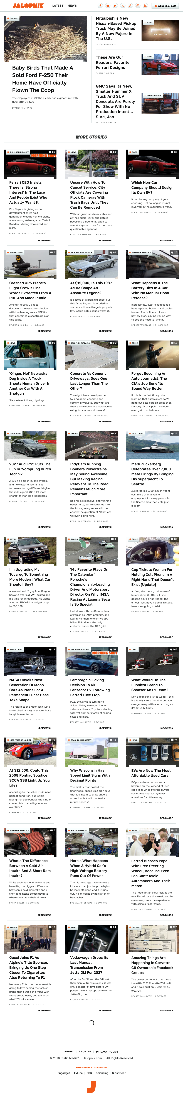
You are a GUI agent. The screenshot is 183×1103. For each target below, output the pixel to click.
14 (53, 649)
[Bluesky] (107, 5)
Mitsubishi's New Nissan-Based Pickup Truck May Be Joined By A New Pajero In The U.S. (116, 28)
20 (114, 152)
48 (114, 740)
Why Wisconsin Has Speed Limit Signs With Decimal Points (90, 775)
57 (114, 649)
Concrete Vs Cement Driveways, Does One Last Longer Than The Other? (89, 381)
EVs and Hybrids (79, 830)
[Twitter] (122, 5)
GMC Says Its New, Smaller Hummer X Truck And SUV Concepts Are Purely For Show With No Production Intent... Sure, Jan (115, 101)
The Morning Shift (19, 152)
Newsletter (165, 5)
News (72, 5)
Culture (14, 18)
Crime (135, 343)
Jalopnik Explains (141, 252)
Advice (13, 539)
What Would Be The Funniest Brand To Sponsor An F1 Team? (149, 685)
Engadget (64, 1072)
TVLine (78, 1072)
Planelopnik (16, 252)
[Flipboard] (115, 5)
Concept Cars (154, 95)
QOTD (149, 56)
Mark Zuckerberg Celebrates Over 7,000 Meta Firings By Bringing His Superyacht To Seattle (152, 474)
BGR (89, 1072)
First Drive (15, 434)
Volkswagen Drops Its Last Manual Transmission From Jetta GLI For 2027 (89, 965)
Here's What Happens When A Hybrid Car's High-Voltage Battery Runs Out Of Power (89, 868)
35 (53, 152)
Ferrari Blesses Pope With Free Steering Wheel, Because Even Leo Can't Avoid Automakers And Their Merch (150, 873)
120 (175, 927)
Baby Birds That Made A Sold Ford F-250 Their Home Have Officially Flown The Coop (42, 78)
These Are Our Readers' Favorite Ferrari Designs (113, 62)
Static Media (69, 1058)
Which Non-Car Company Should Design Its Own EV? (152, 187)
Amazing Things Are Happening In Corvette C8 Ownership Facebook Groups (152, 965)
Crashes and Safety (81, 740)
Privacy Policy (107, 1051)
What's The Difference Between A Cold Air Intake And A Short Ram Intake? (30, 868)
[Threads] (130, 5)
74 (175, 740)
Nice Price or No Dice (81, 252)
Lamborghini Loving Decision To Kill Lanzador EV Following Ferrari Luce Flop (90, 687)
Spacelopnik (16, 649)
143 (175, 649)
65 (175, 152)
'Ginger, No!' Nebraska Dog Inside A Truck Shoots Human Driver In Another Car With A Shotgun (29, 383)
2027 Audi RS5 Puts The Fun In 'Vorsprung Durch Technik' (30, 469)
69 (114, 252)
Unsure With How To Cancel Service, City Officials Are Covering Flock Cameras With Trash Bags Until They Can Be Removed (89, 194)
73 (53, 740)
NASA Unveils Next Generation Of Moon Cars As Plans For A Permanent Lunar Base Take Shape (29, 690)
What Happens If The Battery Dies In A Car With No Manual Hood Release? (150, 290)
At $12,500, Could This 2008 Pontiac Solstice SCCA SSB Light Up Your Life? (30, 777)
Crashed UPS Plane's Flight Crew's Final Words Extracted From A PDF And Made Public (30, 290)
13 (175, 343)
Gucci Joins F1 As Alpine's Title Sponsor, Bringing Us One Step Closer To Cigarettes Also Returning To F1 (28, 967)
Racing (74, 434)
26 (175, 252)
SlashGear (119, 1072)
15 (53, 927)
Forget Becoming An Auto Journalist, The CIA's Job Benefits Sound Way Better (149, 381)
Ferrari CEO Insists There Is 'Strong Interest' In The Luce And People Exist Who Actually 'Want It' (28, 192)
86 (175, 539)
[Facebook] (100, 5)
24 (114, 927)
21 (175, 830)
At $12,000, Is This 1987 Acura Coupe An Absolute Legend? (91, 288)
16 (114, 830)
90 (53, 343)
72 (175, 433)
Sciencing (102, 1072)
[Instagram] (137, 5)
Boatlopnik (138, 434)
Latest (57, 5)
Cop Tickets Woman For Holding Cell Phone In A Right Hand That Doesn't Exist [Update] (152, 577)
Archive (85, 1051)
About (69, 1051)
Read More (44, 240)
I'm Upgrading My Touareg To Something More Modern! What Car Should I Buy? (30, 577)
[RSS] (145, 5)
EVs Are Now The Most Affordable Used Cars (151, 773)
